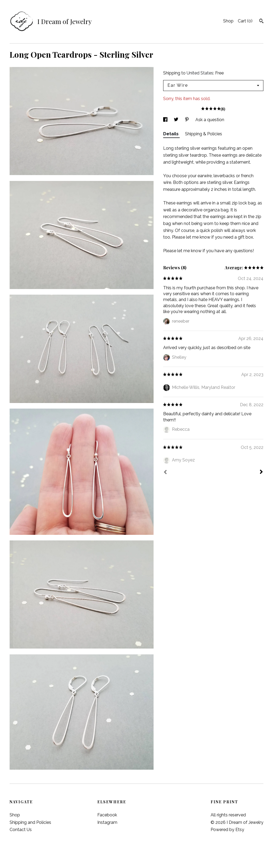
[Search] (261, 22)
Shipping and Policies (30, 822)
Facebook (107, 814)
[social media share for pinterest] (187, 119)
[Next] (261, 472)
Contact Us (21, 829)
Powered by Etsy (227, 829)
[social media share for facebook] (165, 119)
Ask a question (209, 119)
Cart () (245, 20)
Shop (228, 20)
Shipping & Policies (203, 133)
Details (171, 133)
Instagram (107, 822)
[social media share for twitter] (176, 119)
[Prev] (165, 473)
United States (200, 73)
